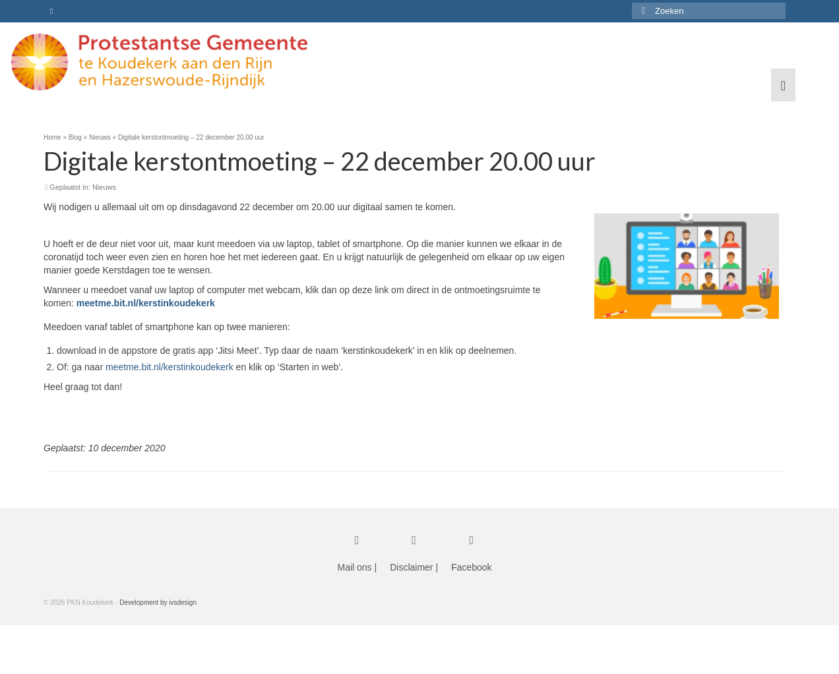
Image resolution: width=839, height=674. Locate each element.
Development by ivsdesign (158, 602)
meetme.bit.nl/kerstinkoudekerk (169, 367)
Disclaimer (411, 567)
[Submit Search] (642, 11)
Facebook (471, 567)
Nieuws (104, 187)
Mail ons (354, 567)
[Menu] (783, 85)
